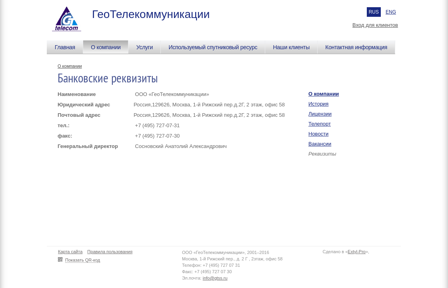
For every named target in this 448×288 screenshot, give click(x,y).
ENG (391, 12)
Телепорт (319, 124)
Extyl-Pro (357, 251)
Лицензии (320, 114)
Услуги (144, 47)
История (318, 104)
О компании (105, 47)
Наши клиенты (291, 47)
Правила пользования (109, 251)
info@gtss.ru (215, 278)
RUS (374, 12)
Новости (318, 134)
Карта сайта (70, 251)
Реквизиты (322, 154)
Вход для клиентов (375, 25)
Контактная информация (356, 47)
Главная (65, 47)
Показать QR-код (82, 260)
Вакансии (319, 144)
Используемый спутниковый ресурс (212, 47)
